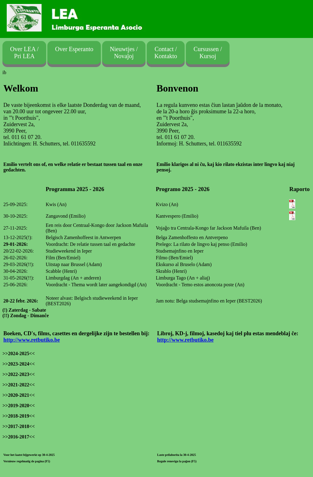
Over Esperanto (74, 52)
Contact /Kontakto (165, 52)
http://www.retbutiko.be (31, 340)
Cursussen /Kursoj (207, 52)
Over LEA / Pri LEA (24, 52)
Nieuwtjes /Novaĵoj (124, 52)
